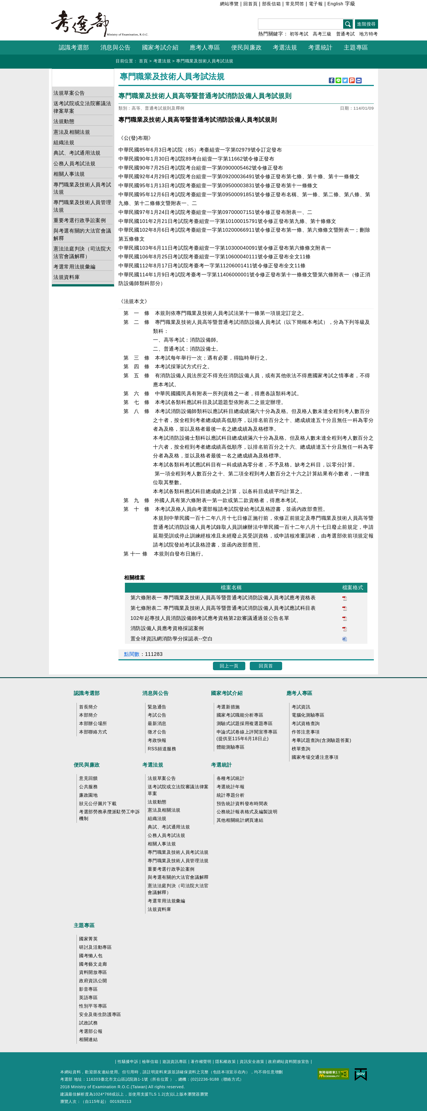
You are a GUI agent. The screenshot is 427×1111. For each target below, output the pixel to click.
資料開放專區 (93, 972)
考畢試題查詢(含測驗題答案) (321, 740)
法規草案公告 (69, 93)
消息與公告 (155, 693)
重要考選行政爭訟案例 (79, 220)
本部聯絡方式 (93, 732)
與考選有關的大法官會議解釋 (82, 234)
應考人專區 (299, 693)
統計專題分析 (231, 795)
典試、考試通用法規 (77, 153)
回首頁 (250, 3)
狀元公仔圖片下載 (97, 803)
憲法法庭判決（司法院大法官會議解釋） (82, 252)
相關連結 (88, 1039)
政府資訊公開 (93, 980)
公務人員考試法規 (74, 163)
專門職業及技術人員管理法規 (82, 206)
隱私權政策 (225, 1061)
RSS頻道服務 (162, 748)
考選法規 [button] (285, 47)
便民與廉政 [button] (246, 47)
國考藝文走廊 (93, 964)
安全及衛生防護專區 (100, 1014)
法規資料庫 (66, 277)
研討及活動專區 (95, 947)
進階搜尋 (366, 24)
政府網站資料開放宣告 (288, 1061)
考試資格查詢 (306, 723)
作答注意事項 (306, 732)
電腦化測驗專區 (308, 715)
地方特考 (368, 33)
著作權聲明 (201, 1061)
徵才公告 (157, 732)
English (335, 3)
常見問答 (295, 3)
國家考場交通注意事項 (315, 757)
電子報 (316, 3)
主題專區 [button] (356, 47)
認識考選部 (87, 693)
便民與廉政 (87, 765)
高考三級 (322, 33)
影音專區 (88, 989)
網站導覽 (229, 3)
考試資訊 (301, 706)
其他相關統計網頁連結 (240, 820)
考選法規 (162, 60)
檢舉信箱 (150, 1061)
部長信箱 (271, 3)
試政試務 (88, 1022)
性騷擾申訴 (128, 1061)
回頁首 (266, 665)
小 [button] (359, 4)
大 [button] (373, 4)
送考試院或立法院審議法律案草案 (82, 107)
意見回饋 (88, 778)
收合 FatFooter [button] (211, 682)
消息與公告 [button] (115, 47)
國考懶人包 (90, 955)
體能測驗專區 (231, 747)
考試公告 (157, 715)
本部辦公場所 (93, 723)
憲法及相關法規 (71, 132)
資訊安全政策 (252, 1061)
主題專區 (84, 925)
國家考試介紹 (226, 693)
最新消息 (157, 723)
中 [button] (366, 4)
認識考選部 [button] (74, 47)
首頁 (143, 60)
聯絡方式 (231, 1079)
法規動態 (64, 121)
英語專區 (88, 997)
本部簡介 (88, 715)
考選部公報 (90, 1031)
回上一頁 (229, 665)
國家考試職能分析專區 (240, 715)
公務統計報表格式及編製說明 (247, 811)
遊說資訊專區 (174, 1061)
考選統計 (221, 765)
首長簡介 (88, 706)
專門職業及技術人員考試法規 (204, 60)
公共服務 (88, 786)
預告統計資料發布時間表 (242, 803)
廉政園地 (88, 795)
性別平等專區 (93, 1006)
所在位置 (160, 1079)
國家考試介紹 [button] (160, 47)
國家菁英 (88, 938)
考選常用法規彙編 (74, 267)
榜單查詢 (301, 748)
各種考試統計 (231, 778)
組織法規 (64, 142)
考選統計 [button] (320, 47)
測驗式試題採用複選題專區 (245, 723)
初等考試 (299, 33)
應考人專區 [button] (205, 47)
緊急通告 (157, 706)
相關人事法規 (69, 174)
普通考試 (345, 33)
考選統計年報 (231, 786)
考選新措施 (228, 706)
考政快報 (157, 740)
